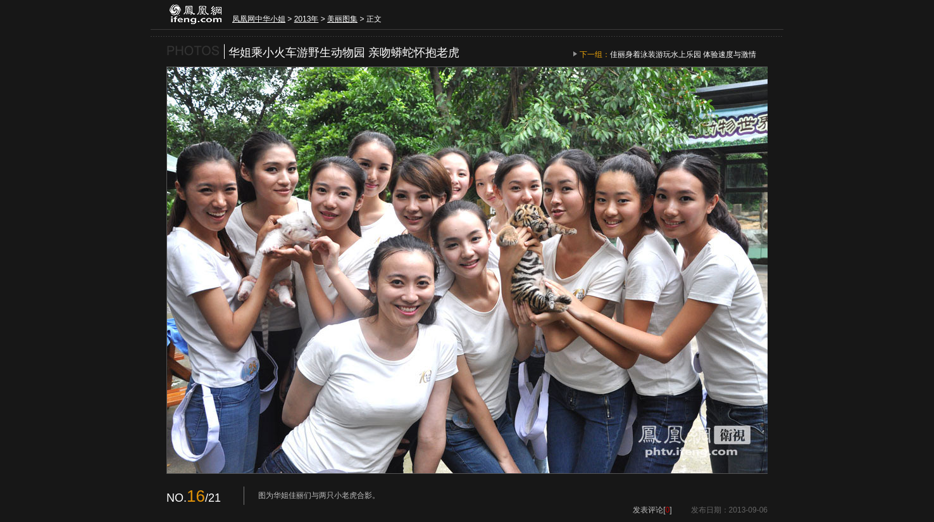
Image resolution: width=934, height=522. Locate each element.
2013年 (306, 19)
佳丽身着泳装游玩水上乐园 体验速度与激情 (683, 54)
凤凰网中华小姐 (258, 19)
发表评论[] (652, 510)
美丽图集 (342, 19)
